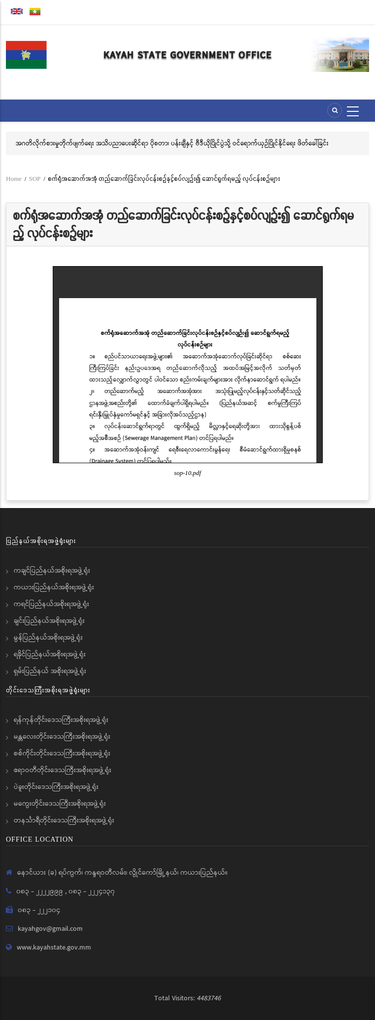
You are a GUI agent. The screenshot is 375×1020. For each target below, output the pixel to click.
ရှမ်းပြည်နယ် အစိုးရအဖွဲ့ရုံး (50, 671)
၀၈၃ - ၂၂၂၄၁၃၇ (91, 891)
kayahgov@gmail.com (50, 928)
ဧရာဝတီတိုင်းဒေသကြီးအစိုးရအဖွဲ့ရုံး (62, 770)
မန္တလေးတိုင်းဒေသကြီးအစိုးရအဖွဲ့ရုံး (62, 736)
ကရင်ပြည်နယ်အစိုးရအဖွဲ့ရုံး (51, 604)
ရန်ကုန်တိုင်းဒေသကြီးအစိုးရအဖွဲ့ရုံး (61, 719)
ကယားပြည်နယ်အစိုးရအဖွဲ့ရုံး (54, 587)
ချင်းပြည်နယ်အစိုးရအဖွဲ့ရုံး (49, 620)
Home (14, 178)
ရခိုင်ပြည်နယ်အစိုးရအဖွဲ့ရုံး (50, 654)
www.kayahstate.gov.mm (54, 947)
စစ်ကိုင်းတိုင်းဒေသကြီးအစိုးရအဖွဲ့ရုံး (62, 753)
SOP (34, 178)
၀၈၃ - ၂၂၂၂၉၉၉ (40, 891)
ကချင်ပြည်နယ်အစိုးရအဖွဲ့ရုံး (52, 570)
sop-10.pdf (187, 473)
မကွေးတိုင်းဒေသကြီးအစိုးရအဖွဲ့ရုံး (60, 803)
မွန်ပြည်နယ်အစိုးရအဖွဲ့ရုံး (48, 637)
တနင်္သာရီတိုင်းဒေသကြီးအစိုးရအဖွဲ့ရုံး (64, 820)
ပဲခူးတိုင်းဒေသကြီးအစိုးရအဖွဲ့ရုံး (56, 787)
